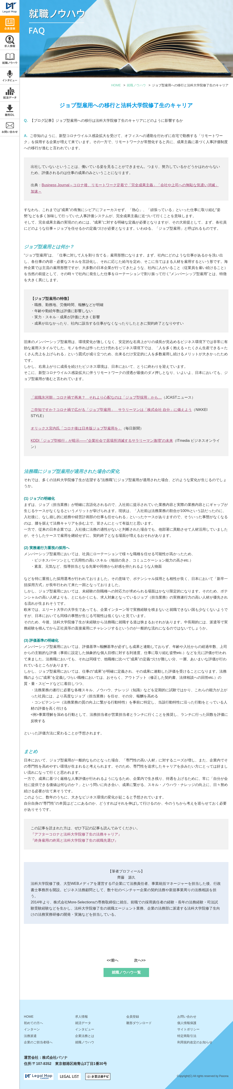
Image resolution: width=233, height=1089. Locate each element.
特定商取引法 (186, 1036)
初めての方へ (33, 1023)
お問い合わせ (9, 127)
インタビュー (9, 75)
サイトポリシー (188, 1029)
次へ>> (140, 960)
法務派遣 (30, 1036)
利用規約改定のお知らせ (194, 1042)
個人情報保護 (186, 1023)
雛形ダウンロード (9, 110)
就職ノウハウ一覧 (126, 972)
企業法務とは (84, 1036)
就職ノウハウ (9, 58)
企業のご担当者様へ (38, 1042)
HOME (116, 85)
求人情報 (9, 41)
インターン (32, 1029)
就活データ (9, 93)
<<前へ (112, 960)
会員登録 (132, 1016)
